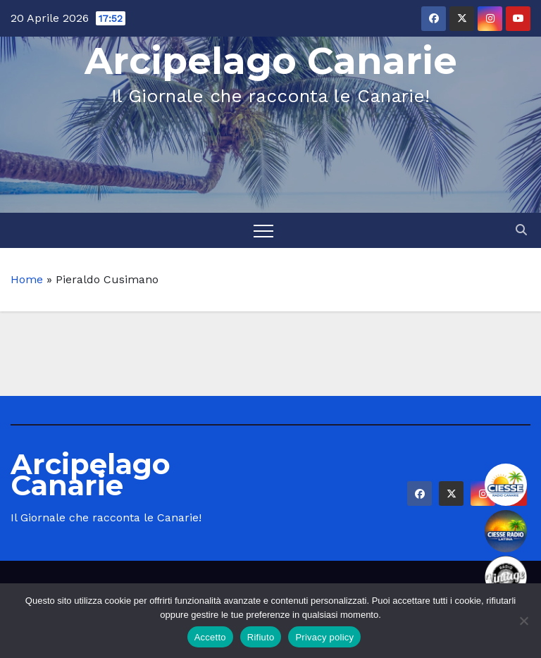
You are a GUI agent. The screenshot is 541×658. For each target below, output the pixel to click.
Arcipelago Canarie (271, 61)
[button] (521, 230)
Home (27, 279)
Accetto (210, 637)
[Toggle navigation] (263, 230)
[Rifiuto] (523, 621)
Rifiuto (261, 637)
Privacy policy (324, 637)
